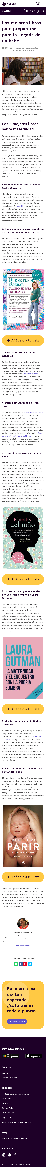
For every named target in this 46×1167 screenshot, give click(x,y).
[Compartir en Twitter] (30, 964)
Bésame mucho (30, 374)
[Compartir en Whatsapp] (16, 964)
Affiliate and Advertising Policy (16, 1122)
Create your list (9, 1078)
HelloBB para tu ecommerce (15, 1094)
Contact (5, 1103)
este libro (21, 206)
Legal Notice (8, 1117)
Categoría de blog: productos (26, 48)
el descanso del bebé (33, 412)
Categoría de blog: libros (23, 50)
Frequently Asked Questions (15, 1138)
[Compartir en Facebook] (21, 964)
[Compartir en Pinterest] (25, 964)
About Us (6, 1098)
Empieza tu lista (17, 1021)
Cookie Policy (8, 1108)
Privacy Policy (8, 1113)
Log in (5, 1073)
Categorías (31, 11)
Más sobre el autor (23, 945)
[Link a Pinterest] (9, 1155)
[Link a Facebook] (15, 1155)
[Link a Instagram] (4, 1155)
